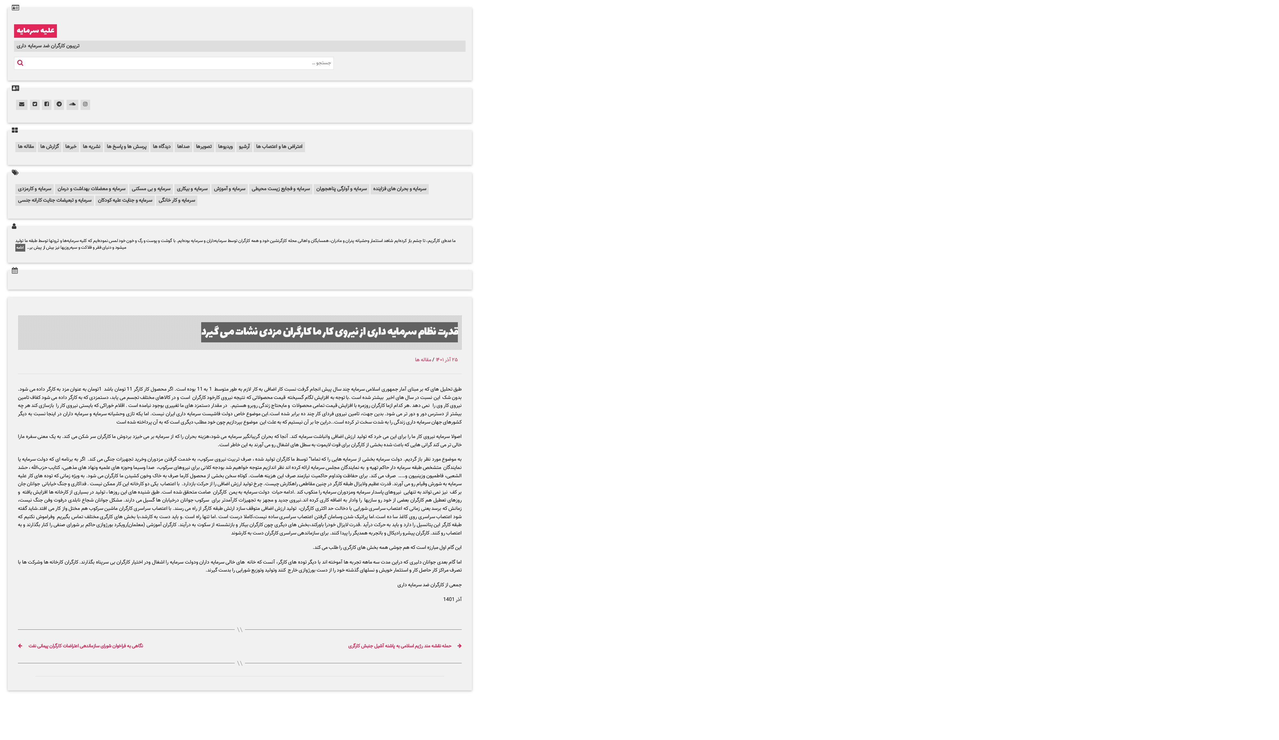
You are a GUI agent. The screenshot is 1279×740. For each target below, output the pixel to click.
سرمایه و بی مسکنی (151, 189)
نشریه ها (91, 147)
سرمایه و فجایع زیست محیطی (281, 189)
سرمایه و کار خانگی (177, 201)
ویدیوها (225, 147)
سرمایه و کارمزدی (34, 189)
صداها (183, 147)
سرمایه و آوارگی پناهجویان (341, 189)
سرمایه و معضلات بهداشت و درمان (91, 189)
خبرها (70, 147)
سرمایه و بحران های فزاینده (399, 189)
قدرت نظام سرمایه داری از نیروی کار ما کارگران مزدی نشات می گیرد (329, 332)
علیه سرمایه (35, 31)
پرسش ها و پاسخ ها (126, 147)
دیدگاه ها (162, 147)
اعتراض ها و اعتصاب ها (279, 147)
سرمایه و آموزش (230, 189)
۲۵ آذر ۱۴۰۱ (447, 360)
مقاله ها (26, 147)
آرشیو (244, 147)
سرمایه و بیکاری (192, 189)
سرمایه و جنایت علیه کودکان (125, 201)
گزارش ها (49, 147)
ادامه (20, 248)
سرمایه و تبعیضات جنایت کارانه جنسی (54, 201)
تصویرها (204, 147)
